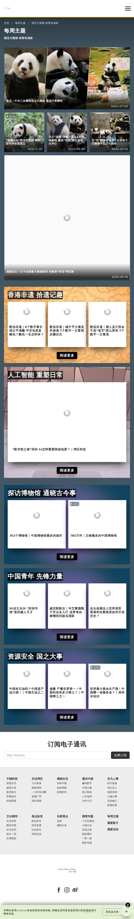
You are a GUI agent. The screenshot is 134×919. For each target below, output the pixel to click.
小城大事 (112, 796)
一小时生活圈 (39, 792)
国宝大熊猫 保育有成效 (45, 23)
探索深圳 (36, 787)
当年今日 (87, 801)
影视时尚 (62, 792)
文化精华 (12, 816)
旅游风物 (62, 787)
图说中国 (11, 825)
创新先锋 (112, 792)
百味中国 (62, 783)
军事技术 (11, 796)
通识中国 (87, 778)
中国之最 (87, 787)
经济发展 (36, 825)
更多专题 (87, 842)
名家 (59, 821)
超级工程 (11, 787)
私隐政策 (88, 910)
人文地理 (87, 796)
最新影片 (112, 822)
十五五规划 (88, 821)
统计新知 (87, 792)
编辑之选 (62, 825)
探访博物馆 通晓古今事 (42, 493)
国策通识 (87, 834)
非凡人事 (112, 778)
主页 (6, 23)
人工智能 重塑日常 (35, 375)
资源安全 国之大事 (35, 656)
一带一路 (87, 838)
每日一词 (11, 834)
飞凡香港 (36, 783)
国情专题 (87, 816)
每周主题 (20, 23)
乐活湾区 (37, 778)
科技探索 (11, 801)
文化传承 (11, 821)
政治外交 (36, 821)
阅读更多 (67, 355)
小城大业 (87, 825)
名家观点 (62, 816)
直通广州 (36, 796)
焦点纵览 (37, 816)
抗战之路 (87, 829)
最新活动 (112, 829)
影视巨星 (112, 805)
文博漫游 (11, 838)
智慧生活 (11, 783)
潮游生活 (62, 778)
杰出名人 (112, 787)
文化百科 (11, 829)
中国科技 (12, 778)
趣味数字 (87, 783)
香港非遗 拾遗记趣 (35, 295)
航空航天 (11, 792)
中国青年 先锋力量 (35, 576)
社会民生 (36, 829)
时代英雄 (112, 783)
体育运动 (36, 834)
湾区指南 (36, 801)
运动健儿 (112, 801)
